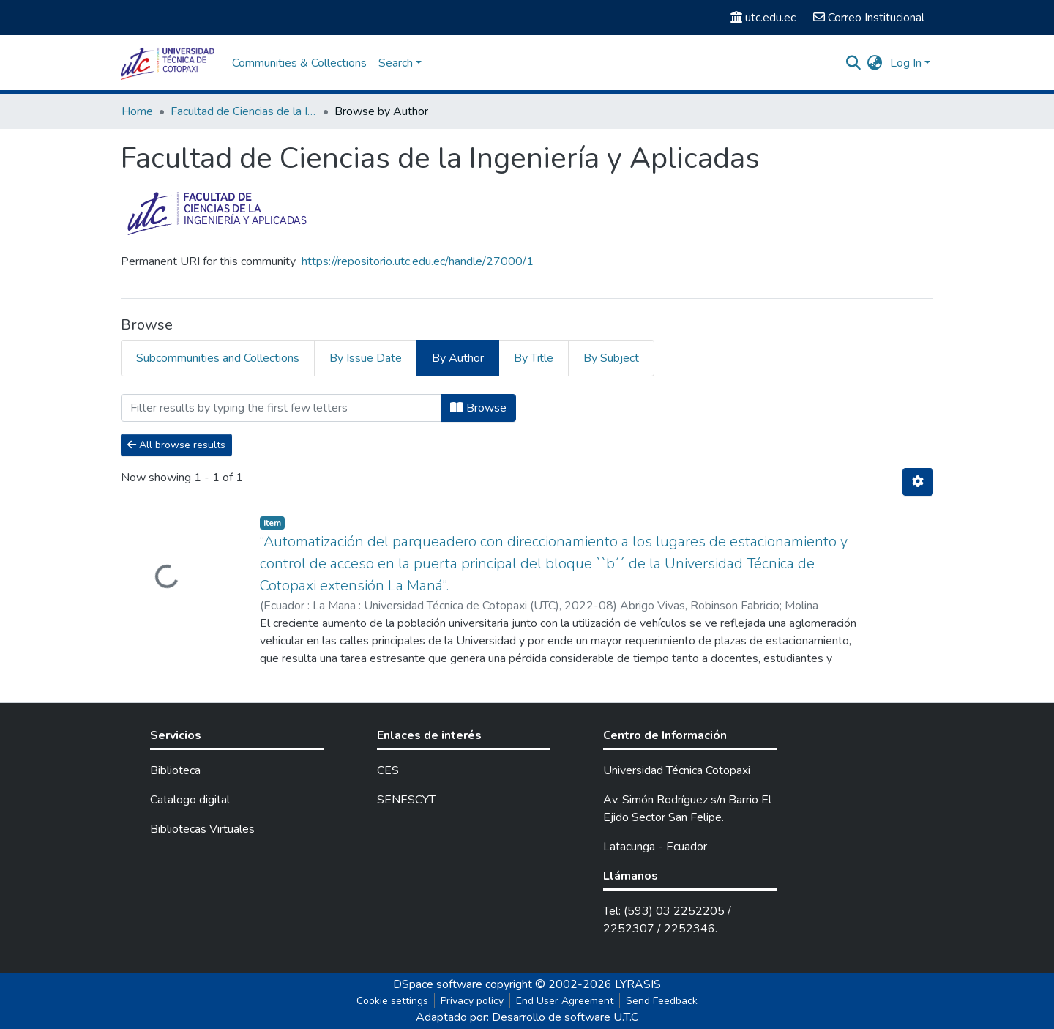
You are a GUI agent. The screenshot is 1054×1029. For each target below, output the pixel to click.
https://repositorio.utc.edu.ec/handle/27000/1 (418, 261)
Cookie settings (392, 1001)
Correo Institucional (868, 18)
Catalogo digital (190, 800)
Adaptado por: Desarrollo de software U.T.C (527, 1017)
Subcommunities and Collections (217, 358)
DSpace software (437, 984)
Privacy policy (472, 1001)
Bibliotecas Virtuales (202, 829)
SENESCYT (406, 800)
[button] (875, 63)
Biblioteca (175, 770)
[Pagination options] (917, 482)
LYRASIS (638, 984)
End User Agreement (564, 1001)
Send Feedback (662, 1001)
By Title (533, 358)
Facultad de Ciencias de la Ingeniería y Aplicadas (244, 111)
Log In (906, 63)
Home (137, 111)
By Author (458, 358)
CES (388, 770)
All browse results (176, 445)
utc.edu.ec (763, 18)
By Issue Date (365, 358)
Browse (478, 408)
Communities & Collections (299, 63)
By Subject (611, 358)
